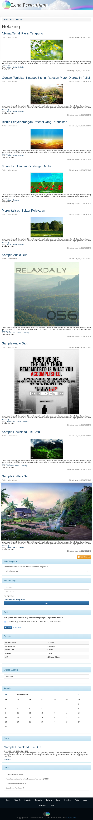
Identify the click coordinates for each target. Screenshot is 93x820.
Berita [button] (49, 800)
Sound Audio (11, 333)
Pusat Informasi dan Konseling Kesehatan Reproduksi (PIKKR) (27, 779)
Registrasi (21, 600)
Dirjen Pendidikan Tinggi (14, 774)
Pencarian (38, 800)
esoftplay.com (71, 818)
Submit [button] (8, 628)
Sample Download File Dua (22, 747)
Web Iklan (42, 622)
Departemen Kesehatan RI (15, 788)
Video (85, 800)
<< (6, 695)
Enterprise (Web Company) (26, 622)
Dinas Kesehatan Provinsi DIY (16, 783)
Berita (12, 19)
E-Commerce (10, 622)
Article (9, 67)
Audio (77, 800)
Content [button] (27, 800)
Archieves (7, 759)
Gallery (9, 547)
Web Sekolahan (54, 622)
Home (6, 19)
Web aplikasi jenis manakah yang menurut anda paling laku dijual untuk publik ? (33, 618)
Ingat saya (9, 596)
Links (52, 805)
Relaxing (19, 19)
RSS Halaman (84, 557)
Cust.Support (10, 676)
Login (46, 603)
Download (10, 466)
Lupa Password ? (10, 600)
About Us (17, 800)
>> (79, 695)
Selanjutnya (6, 65)
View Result (17, 627)
